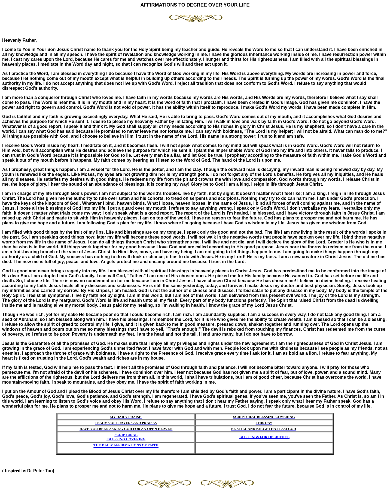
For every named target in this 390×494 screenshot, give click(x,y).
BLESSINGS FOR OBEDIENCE (264, 437)
